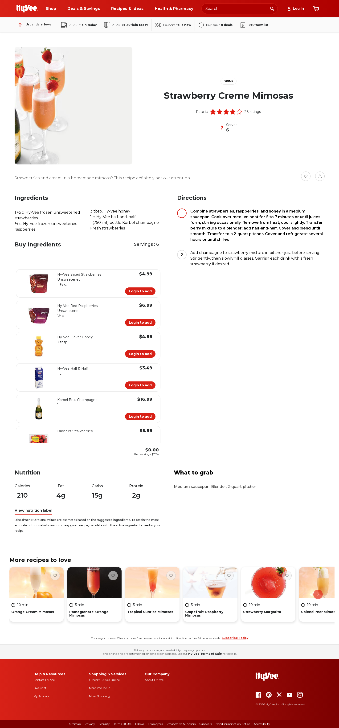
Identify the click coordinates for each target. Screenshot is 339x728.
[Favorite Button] (306, 176)
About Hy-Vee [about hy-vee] (154, 680)
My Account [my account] (41, 696)
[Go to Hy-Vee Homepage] (27, 8)
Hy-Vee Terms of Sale (205, 653)
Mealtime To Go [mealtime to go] (99, 688)
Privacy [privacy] (90, 724)
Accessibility (262, 724)
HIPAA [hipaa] (139, 724)
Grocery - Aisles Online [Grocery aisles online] (104, 680)
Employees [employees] (155, 724)
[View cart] (316, 8)
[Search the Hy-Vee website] (239, 8)
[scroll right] (318, 594)
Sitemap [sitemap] (75, 724)
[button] (213, 112)
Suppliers (205, 724)
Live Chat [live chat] (39, 688)
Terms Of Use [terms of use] (122, 724)
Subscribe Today (235, 638)
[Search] (272, 8)
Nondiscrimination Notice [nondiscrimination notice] (233, 724)
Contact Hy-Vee (44, 680)
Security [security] (104, 724)
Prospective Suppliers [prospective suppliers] (181, 724)
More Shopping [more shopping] (99, 696)
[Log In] (295, 8)
